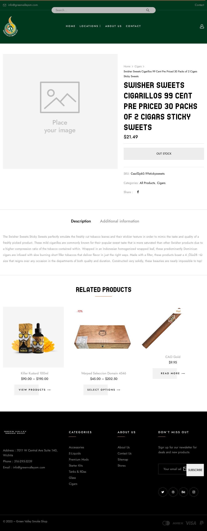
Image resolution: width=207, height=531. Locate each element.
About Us (124, 447)
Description (81, 221)
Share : (128, 192)
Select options (101, 389)
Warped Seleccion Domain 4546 (103, 373)
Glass (72, 478)
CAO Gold (172, 357)
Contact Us (124, 453)
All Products (147, 183)
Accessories (76, 447)
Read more (170, 373)
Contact (199, 5)
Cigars (138, 66)
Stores (122, 466)
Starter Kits (76, 466)
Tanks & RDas (77, 472)
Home (127, 66)
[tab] (81, 221)
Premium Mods (79, 459)
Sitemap (123, 459)
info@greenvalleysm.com (23, 5)
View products (32, 389)
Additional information (119, 221)
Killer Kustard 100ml (34, 373)
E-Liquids (75, 453)
